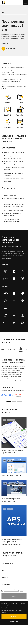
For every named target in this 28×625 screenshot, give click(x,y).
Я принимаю (14, 616)
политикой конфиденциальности (17, 590)
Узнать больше (14, 621)
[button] (8, 401)
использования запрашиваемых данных (13, 591)
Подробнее (4, 43)
